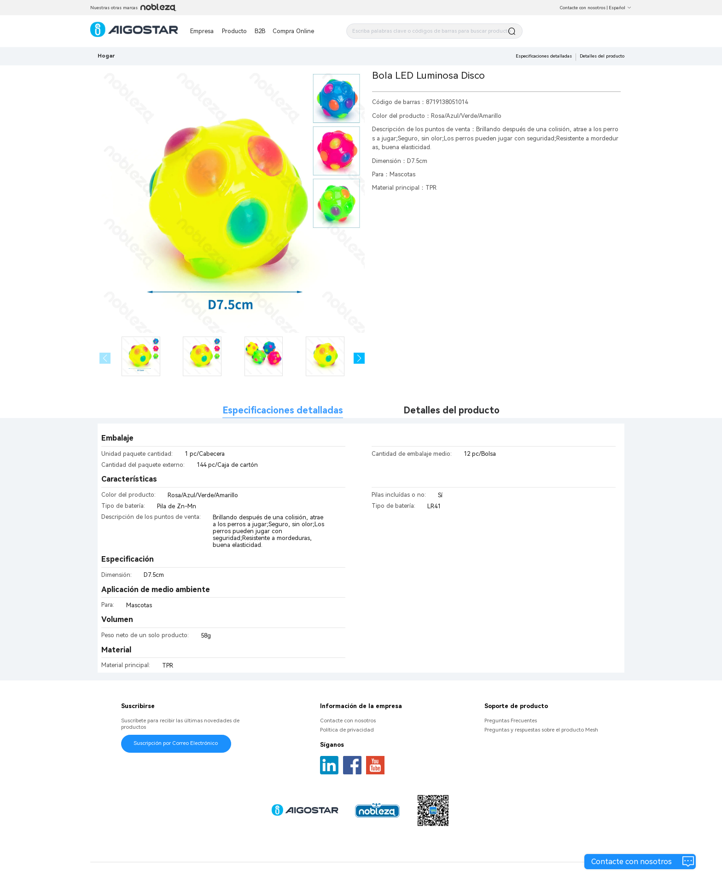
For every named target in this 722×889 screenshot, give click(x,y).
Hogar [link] (106, 55)
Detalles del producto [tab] (451, 410)
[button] (359, 358)
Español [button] (620, 7)
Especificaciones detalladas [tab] (282, 410)
